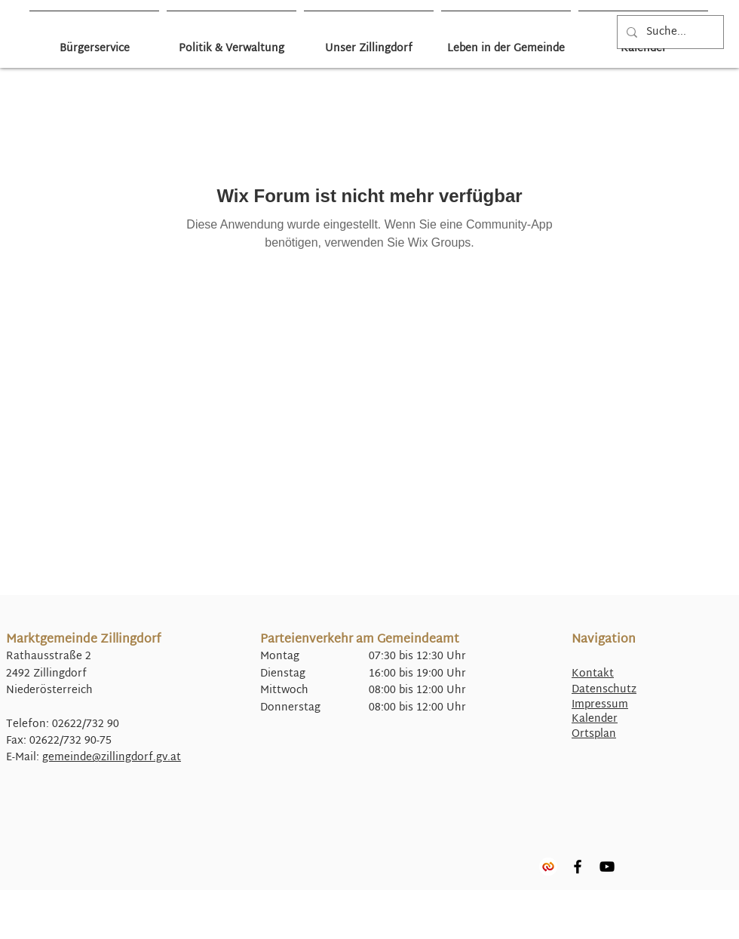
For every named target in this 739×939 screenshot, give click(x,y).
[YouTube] (607, 867)
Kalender (595, 719)
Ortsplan (594, 734)
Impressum (600, 704)
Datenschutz (604, 689)
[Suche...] (668, 32)
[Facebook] (578, 867)
